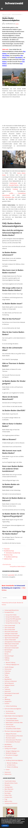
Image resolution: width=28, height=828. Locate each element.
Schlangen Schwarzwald (11, 633)
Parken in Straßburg (12, 767)
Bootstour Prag (8, 555)
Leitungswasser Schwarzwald (12, 641)
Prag (6, 799)
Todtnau (7, 677)
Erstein (8, 769)
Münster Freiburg (10, 662)
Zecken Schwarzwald (10, 639)
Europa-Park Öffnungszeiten (13, 619)
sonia (17, 24)
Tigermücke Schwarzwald (11, 637)
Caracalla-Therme (13, 185)
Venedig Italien (9, 787)
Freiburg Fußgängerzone (12, 664)
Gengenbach (8, 701)
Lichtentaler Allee (9, 197)
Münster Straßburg (12, 763)
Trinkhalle (15, 189)
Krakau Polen (8, 795)
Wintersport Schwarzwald (11, 648)
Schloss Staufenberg (11, 706)
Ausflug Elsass (8, 758)
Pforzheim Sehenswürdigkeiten (13, 731)
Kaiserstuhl (8, 691)
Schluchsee (8, 671)
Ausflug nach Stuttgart (11, 748)
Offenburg (7, 699)
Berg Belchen (8, 679)
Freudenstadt (8, 695)
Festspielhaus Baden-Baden (17, 566)
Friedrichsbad (13, 183)
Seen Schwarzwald (10, 627)
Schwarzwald (14, 3)
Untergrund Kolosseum (11, 803)
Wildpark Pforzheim (11, 734)
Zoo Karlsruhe (7, 564)
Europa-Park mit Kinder (12, 621)
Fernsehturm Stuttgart (12, 755)
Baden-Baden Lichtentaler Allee (14, 722)
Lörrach (7, 687)
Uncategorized (5, 16)
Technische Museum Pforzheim (14, 736)
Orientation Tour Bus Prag (13, 552)
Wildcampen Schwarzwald (12, 644)
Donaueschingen (9, 656)
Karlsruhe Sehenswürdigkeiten (13, 708)
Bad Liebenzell (8, 746)
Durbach (7, 703)
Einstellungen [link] (8, 821)
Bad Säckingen (8, 650)
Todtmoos (7, 689)
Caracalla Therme (10, 726)
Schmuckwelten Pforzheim (13, 742)
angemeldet (11, 575)
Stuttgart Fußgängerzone (12, 751)
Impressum (8, 772)
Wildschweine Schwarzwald (12, 635)
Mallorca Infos (8, 801)
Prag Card (6, 548)
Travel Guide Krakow (10, 781)
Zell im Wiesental (9, 683)
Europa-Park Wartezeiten (12, 617)
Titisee (6, 675)
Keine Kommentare (16, 14)
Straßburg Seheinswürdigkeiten (14, 760)
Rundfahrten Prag (9, 550)
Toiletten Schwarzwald (11, 646)
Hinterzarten (8, 669)
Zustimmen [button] (5, 825)
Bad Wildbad (8, 744)
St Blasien (7, 673)
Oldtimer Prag (8, 559)
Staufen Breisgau (9, 667)
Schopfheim (8, 652)
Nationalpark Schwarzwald (12, 693)
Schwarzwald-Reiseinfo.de (12, 610)
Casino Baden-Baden (11, 718)
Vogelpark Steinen (9, 685)
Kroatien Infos (8, 797)
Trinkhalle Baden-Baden (12, 720)
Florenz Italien (8, 791)
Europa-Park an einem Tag (13, 623)
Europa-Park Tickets (11, 615)
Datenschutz (8, 774)
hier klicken (6, 55)
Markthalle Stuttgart (11, 753)
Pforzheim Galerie (10, 738)
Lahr (6, 697)
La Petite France (11, 765)
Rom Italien (8, 793)
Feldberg (7, 658)
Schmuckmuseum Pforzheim (13, 740)
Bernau (6, 654)
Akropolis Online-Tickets (11, 783)
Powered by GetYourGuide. (9, 602)
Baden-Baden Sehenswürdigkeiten (14, 716)
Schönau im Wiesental (11, 681)
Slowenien (7, 785)
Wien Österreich (9, 789)
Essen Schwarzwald (10, 625)
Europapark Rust (9, 612)
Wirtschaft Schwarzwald (11, 631)
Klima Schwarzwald (10, 629)
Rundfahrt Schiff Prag (11, 557)
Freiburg (7, 660)
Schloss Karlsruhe (10, 713)
